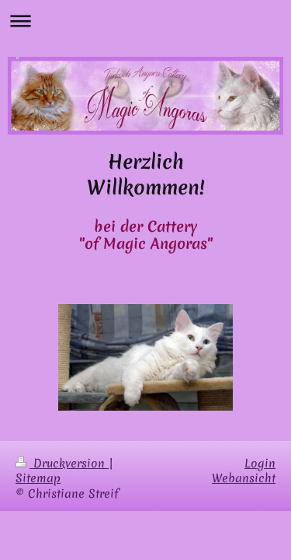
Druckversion (62, 463)
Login (259, 463)
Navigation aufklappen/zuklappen (145, 20)
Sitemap (38, 478)
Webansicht (243, 478)
